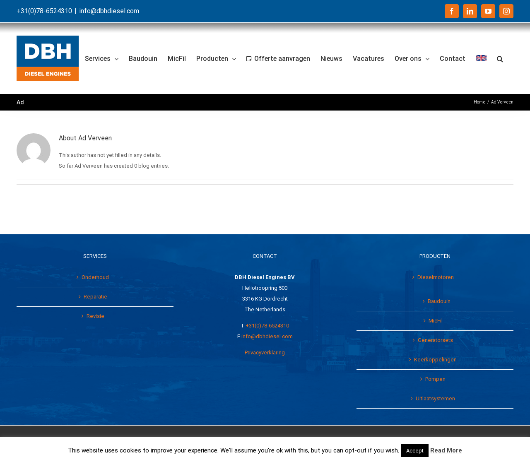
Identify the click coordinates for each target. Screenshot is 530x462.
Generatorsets (435, 340)
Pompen (435, 379)
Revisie (95, 316)
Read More (446, 450)
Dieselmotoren (435, 277)
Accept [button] (415, 451)
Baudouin (439, 301)
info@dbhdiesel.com (109, 11)
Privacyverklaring (265, 352)
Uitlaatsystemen (435, 398)
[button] (500, 58)
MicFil (436, 321)
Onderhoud (95, 277)
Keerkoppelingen (435, 359)
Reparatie (95, 297)
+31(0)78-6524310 (267, 325)
